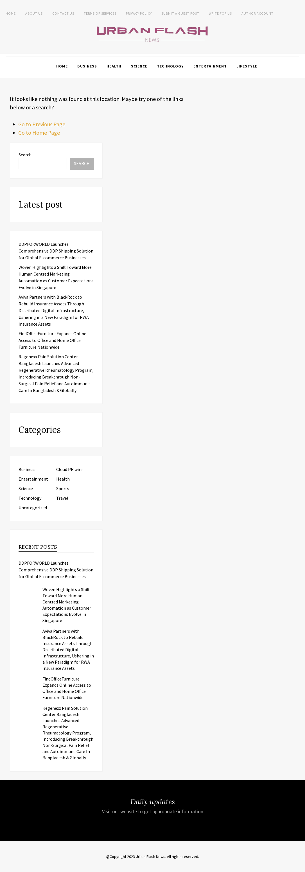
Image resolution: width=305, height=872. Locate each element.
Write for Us (220, 13)
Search (25, 154)
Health (114, 66)
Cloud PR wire (69, 469)
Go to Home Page (39, 132)
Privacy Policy (139, 13)
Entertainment (210, 66)
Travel (62, 498)
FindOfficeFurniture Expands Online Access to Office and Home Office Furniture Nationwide (52, 340)
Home (11, 13)
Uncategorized (33, 507)
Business (87, 66)
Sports (62, 488)
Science (139, 66)
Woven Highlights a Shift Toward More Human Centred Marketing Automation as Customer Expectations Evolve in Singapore (66, 605)
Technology (170, 66)
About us (34, 13)
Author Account (257, 13)
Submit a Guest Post (180, 13)
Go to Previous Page (41, 124)
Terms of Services (100, 13)
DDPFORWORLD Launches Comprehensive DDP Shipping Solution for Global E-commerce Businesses (56, 250)
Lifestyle (246, 66)
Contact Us (63, 13)
